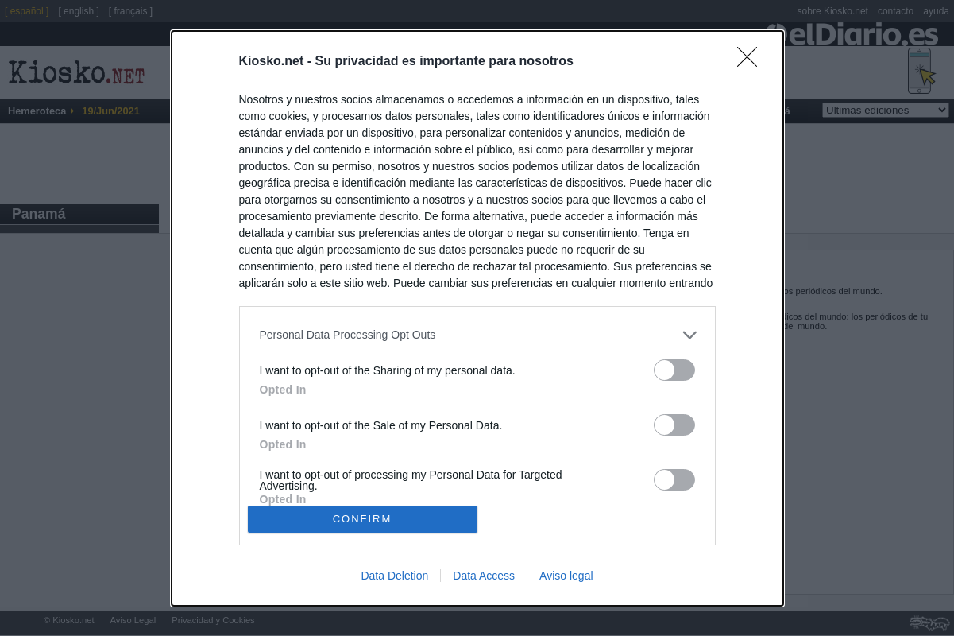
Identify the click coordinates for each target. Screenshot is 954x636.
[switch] (674, 370)
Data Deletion (394, 575)
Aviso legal (566, 575)
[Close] (752, 62)
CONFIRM (362, 518)
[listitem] (477, 335)
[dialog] (477, 318)
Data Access (484, 575)
